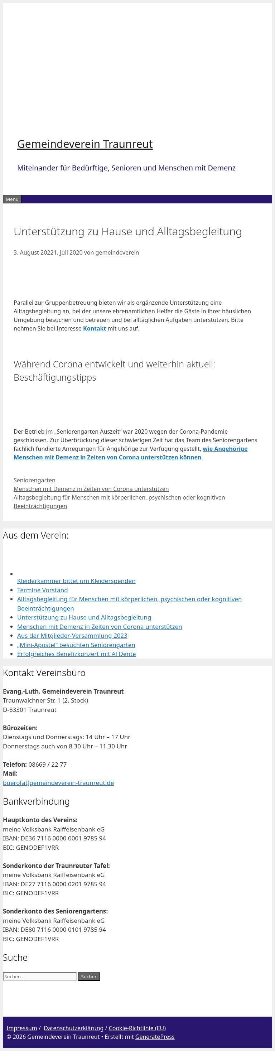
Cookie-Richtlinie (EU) (137, 1028)
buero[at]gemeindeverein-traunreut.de (58, 782)
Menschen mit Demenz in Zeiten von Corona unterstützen (91, 489)
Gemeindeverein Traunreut (85, 143)
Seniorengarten (35, 480)
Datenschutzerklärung (73, 1028)
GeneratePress (155, 1037)
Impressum (21, 1028)
